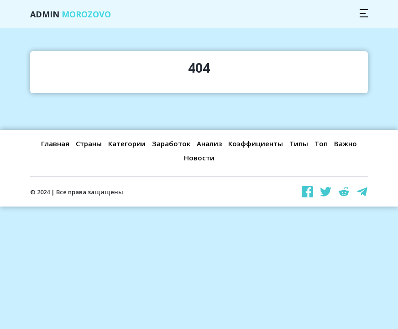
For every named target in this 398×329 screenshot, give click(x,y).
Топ (321, 143)
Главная (55, 143)
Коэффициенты (255, 143)
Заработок (171, 143)
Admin (70, 14)
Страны (89, 143)
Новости (199, 157)
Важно (345, 143)
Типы (298, 143)
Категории (127, 143)
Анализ (209, 143)
